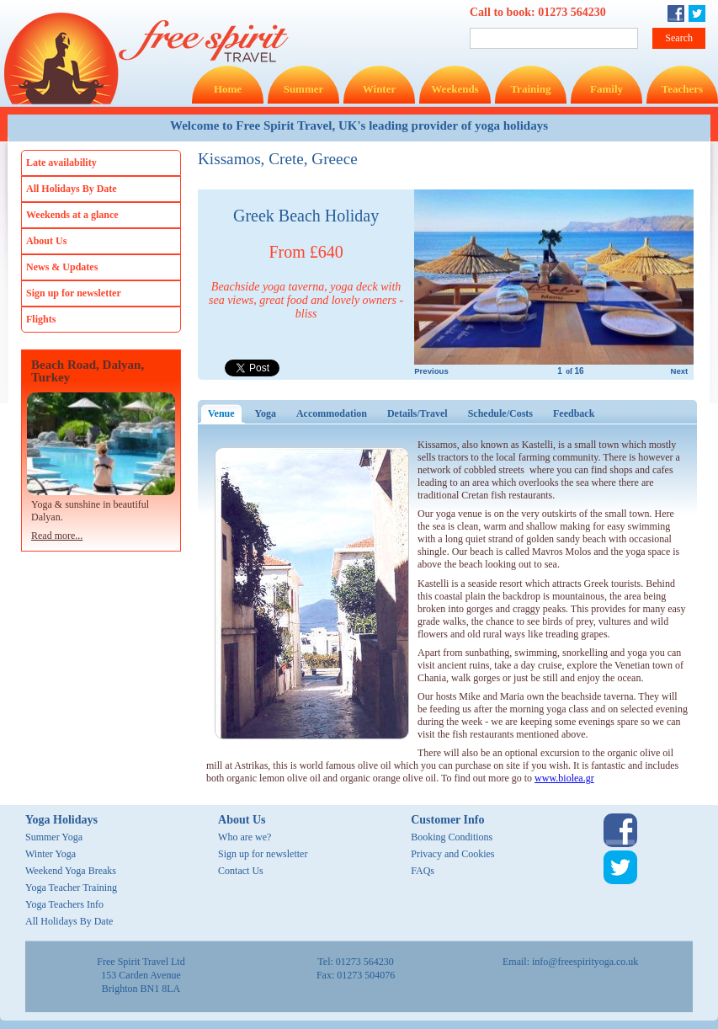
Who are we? (244, 837)
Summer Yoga (53, 837)
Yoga (265, 413)
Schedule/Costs (500, 413)
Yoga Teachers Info (64, 904)
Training (530, 89)
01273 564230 (572, 12)
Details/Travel (417, 413)
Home (228, 89)
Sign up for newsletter (73, 293)
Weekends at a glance (72, 215)
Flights (41, 319)
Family (606, 89)
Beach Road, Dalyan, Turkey (87, 371)
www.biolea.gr (564, 778)
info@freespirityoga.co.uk (585, 962)
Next (679, 371)
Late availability (61, 162)
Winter (379, 89)
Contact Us (240, 871)
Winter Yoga (50, 854)
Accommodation (331, 413)
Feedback (573, 413)
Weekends (454, 89)
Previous (431, 371)
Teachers (682, 89)
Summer (304, 89)
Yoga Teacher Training (71, 887)
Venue (226, 413)
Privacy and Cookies (452, 854)
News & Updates (62, 267)
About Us (46, 241)
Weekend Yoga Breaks (70, 871)
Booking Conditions (451, 837)
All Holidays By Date (71, 189)
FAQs (422, 871)
